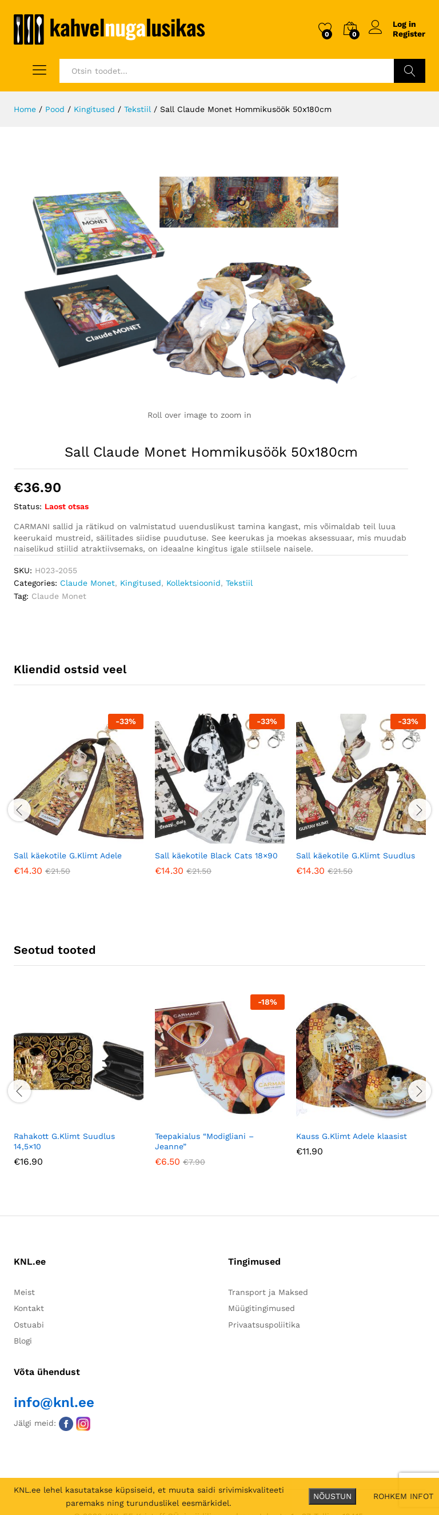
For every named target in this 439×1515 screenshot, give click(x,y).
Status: (28, 506)
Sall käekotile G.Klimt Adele (68, 855)
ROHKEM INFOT (403, 1496)
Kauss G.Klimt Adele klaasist (351, 1136)
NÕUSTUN (332, 1496)
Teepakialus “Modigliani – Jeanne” (204, 1141)
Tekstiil (239, 582)
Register (409, 33)
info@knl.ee (54, 1402)
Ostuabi (29, 1324)
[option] (78, 803)
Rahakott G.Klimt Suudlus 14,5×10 (64, 1141)
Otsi (409, 71)
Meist (24, 1292)
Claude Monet (87, 582)
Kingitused (140, 582)
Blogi (23, 1340)
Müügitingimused (261, 1308)
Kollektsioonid (193, 582)
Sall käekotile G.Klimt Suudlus (355, 855)
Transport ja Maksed (268, 1292)
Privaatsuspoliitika (264, 1324)
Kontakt (29, 1308)
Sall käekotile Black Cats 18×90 (216, 855)
